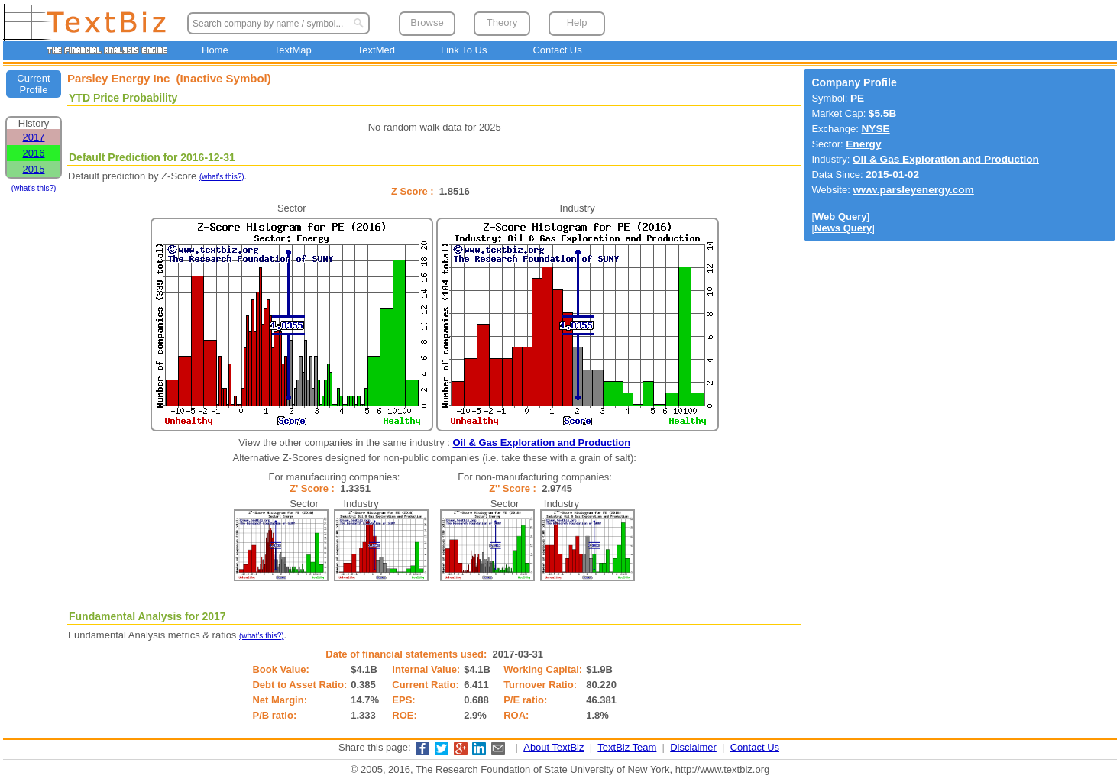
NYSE (875, 128)
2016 (34, 153)
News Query (843, 228)
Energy (863, 144)
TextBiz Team (626, 747)
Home (215, 50)
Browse (426, 22)
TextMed (376, 50)
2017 (34, 137)
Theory (502, 22)
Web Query (840, 216)
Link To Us (464, 50)
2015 (34, 169)
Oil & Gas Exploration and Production (542, 442)
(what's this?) (34, 188)
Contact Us (556, 50)
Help (577, 22)
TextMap (293, 50)
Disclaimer (693, 747)
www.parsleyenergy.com (913, 190)
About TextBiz (553, 747)
